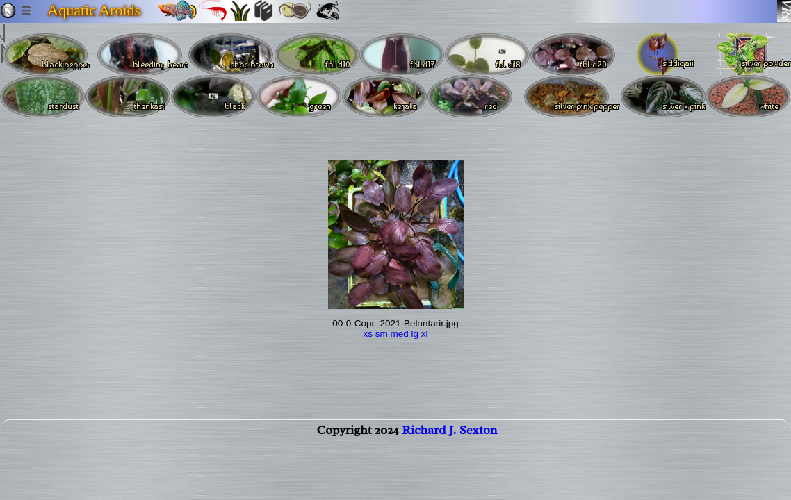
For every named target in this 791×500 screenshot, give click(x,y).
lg (415, 333)
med (399, 333)
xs (368, 333)
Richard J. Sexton (449, 438)
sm (381, 333)
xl (424, 333)
